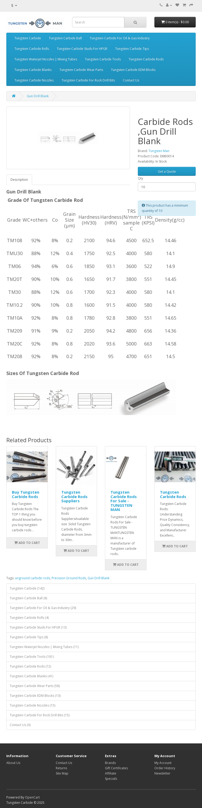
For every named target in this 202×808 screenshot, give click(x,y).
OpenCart (32, 797)
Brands (110, 763)
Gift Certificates (116, 768)
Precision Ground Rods (69, 578)
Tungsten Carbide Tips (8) (29, 637)
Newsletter (162, 773)
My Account (162, 763)
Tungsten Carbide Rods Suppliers (74, 496)
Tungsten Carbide (27, 38)
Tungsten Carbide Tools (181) (32, 656)
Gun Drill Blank (38, 96)
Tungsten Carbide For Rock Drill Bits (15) (39, 715)
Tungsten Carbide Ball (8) (28, 598)
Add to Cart (27, 543)
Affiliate (110, 773)
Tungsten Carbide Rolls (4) (29, 617)
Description (19, 179)
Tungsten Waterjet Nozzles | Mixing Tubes (45, 59)
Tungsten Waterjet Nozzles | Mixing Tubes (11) (44, 647)
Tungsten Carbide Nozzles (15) (32, 705)
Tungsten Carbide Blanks (33, 69)
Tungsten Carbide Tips (132, 48)
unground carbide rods (32, 578)
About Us (13, 763)
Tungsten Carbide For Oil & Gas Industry (120, 38)
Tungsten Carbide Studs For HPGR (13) (38, 627)
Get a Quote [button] (167, 171)
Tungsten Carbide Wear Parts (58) (35, 686)
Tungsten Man (159, 151)
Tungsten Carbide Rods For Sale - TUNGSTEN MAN (123, 500)
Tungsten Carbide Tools (103, 59)
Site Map (62, 773)
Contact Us (131, 80)
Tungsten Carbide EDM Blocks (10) (35, 695)
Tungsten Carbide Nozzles (34, 80)
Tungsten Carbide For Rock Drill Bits (88, 80)
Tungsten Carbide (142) (27, 588)
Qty (140, 178)
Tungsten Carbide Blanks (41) (31, 676)
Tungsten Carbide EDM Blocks (133, 69)
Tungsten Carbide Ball (65, 38)
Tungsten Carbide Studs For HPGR (82, 48)
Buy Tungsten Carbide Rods (25, 494)
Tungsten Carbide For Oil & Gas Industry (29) (43, 608)
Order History (164, 768)
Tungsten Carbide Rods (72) (30, 666)
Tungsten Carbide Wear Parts (81, 69)
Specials (111, 778)
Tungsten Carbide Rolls (31, 48)
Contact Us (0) (20, 725)
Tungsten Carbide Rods (146, 59)
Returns (61, 768)
